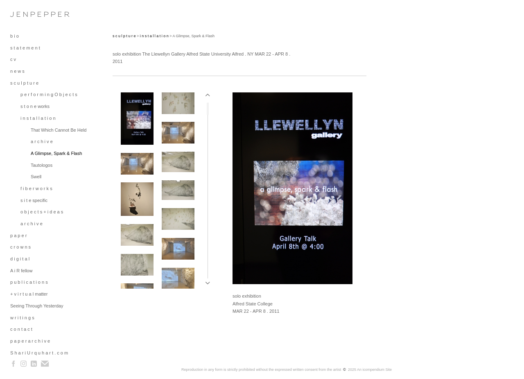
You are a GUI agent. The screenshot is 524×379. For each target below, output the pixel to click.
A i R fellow (21, 270)
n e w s (17, 71)
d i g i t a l (19, 258)
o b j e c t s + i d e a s (41, 211)
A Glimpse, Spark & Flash (56, 153)
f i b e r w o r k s (36, 188)
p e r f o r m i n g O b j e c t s (48, 94)
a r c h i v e (42, 141)
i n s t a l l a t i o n (38, 118)
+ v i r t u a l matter (28, 294)
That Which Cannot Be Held (58, 130)
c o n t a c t (21, 329)
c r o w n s (20, 246)
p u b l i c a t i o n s (29, 282)
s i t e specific (33, 200)
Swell (36, 176)
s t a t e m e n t (25, 47)
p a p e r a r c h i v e (30, 341)
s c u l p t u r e (24, 83)
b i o (14, 36)
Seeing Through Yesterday (36, 305)
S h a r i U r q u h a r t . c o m (39, 352)
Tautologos (41, 165)
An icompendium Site (374, 370)
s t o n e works (35, 106)
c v (13, 59)
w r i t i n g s (22, 317)
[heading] (30, 14)
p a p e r (18, 235)
